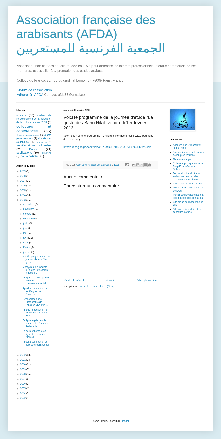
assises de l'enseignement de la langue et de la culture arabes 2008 (33, 119)
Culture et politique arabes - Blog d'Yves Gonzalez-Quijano (188, 166)
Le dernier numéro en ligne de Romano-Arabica (34, 334)
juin (25, 228)
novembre (29, 209)
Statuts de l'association (34, 90)
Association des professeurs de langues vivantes (188, 154)
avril (25, 237)
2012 (23, 355)
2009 (23, 369)
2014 (23, 195)
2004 (23, 393)
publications (24, 152)
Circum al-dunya (182, 159)
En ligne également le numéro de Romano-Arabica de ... (35, 323)
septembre (29, 218)
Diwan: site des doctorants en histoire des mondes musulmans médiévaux (187, 176)
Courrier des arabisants (27, 135)
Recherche (46, 153)
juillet (26, 223)
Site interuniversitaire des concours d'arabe (187, 210)
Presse (33, 149)
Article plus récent (74, 280)
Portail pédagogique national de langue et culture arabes (188, 196)
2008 (23, 374)
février (27, 247)
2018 (23, 176)
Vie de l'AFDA (29, 156)
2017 (23, 180)
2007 (23, 379)
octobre (27, 213)
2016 (23, 185)
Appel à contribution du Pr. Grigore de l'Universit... (35, 291)
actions (21, 115)
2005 (23, 388)
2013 (23, 200)
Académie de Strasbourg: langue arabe (187, 146)
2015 (23, 190)
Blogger (125, 421)
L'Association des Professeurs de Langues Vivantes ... (35, 302)
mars (26, 242)
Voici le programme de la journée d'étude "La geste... (36, 259)
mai (25, 232)
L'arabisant (42, 142)
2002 (23, 398)
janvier (27, 252)
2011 (23, 359)
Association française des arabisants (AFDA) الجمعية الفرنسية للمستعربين (90, 34)
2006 (23, 383)
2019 (23, 171)
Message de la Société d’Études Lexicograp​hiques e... (35, 269)
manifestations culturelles (33, 145)
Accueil (110, 280)
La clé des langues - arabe (187, 183)
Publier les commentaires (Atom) (96, 286)
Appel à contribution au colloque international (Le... (36, 344)
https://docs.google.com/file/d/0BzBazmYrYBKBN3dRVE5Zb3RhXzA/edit (107, 147)
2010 (23, 364)
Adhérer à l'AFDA (30, 95)
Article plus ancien (147, 280)
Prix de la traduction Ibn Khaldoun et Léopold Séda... (35, 312)
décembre (29, 204)
